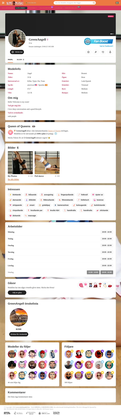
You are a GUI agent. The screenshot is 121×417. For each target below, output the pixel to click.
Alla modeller (7, 8)
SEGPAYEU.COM (47, 407)
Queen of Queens (54, 131)
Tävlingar (58, 8)
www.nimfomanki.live (23, 407)
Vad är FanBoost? (106, 46)
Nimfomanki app (71, 8)
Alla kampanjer (45, 8)
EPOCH (37, 407)
